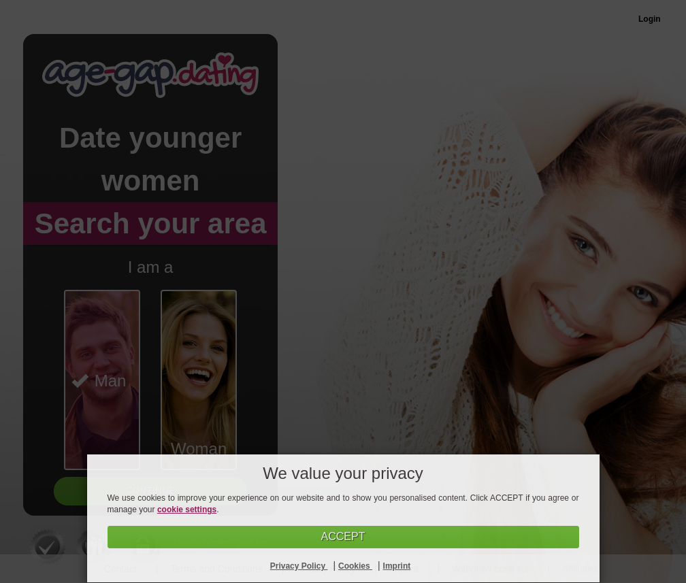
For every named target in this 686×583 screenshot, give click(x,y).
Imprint (397, 566)
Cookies (355, 566)
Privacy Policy (299, 566)
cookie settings (186, 509)
